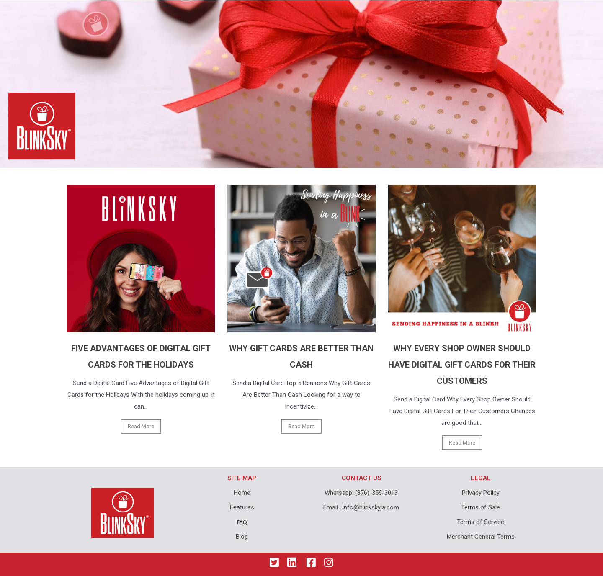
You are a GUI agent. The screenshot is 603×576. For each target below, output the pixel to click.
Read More (141, 426)
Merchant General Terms (481, 536)
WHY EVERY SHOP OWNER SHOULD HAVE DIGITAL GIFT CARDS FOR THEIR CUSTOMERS (462, 364)
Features (242, 507)
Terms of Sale (480, 507)
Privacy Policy (481, 492)
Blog (242, 536)
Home (242, 492)
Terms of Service (480, 522)
